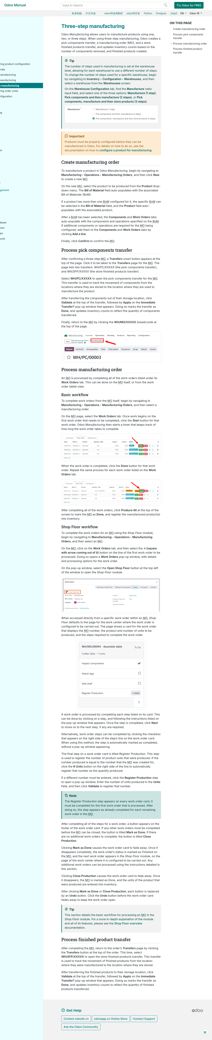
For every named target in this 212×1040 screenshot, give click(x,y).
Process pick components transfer (188, 36)
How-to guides (17, 261)
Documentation (18, 285)
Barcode (14, 127)
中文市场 (91, 13)
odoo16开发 (133, 13)
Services (14, 170)
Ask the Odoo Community (81, 1027)
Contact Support (144, 1018)
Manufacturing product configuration (28, 66)
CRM (12, 159)
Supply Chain (16, 132)
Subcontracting (21, 116)
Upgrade (14, 221)
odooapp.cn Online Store (111, 1018)
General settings (18, 186)
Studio (12, 181)
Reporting (17, 122)
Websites (14, 138)
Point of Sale (16, 143)
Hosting (13, 199)
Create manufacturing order (189, 28)
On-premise (16, 215)
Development (16, 279)
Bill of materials (24, 73)
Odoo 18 (195, 13)
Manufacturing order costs (30, 95)
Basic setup (19, 59)
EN (182, 13)
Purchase (14, 37)
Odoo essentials (18, 32)
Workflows (18, 105)
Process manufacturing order (190, 43)
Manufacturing (18, 53)
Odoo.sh (14, 210)
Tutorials (14, 255)
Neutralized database (21, 226)
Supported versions (20, 232)
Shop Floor (18, 111)
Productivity (16, 175)
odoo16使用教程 (113, 13)
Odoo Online (16, 205)
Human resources (19, 154)
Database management (23, 194)
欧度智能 (77, 13)
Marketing (15, 165)
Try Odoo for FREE (189, 5)
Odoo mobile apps (19, 237)
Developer (15, 250)
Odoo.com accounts (21, 242)
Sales (12, 43)
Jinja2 (173, 13)
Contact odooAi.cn (76, 1018)
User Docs (15, 26)
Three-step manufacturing (31, 89)
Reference (15, 266)
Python (148, 13)
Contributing (16, 274)
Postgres (161, 13)
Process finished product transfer (187, 50)
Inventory (14, 48)
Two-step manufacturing (29, 84)
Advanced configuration (26, 100)
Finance (13, 148)
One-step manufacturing (29, 79)
